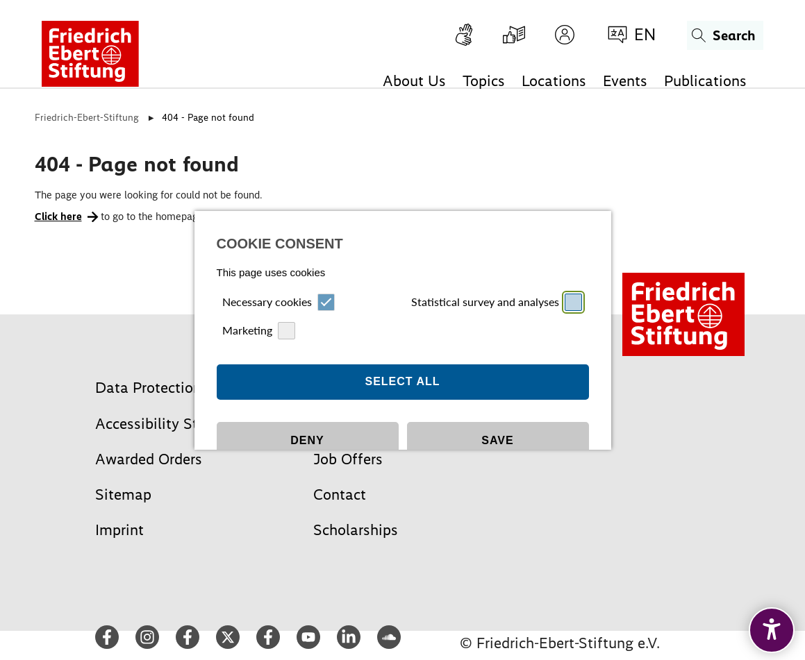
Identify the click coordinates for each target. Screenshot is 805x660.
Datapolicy (418, 471)
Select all (402, 332)
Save (497, 391)
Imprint (381, 471)
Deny (307, 391)
